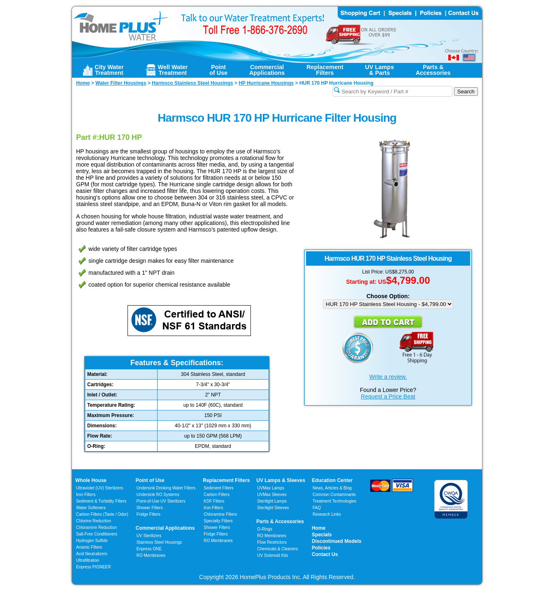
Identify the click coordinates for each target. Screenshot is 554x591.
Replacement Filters (226, 480)
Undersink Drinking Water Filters (166, 488)
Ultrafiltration (87, 560)
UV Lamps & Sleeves (280, 480)
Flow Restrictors (272, 542)
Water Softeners (91, 507)
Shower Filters (150, 507)
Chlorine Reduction (93, 521)
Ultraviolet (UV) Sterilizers (99, 488)
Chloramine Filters (220, 514)
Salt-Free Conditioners (96, 534)
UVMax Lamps (270, 488)
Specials (322, 535)
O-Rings (264, 529)
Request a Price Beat (388, 396)
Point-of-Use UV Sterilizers (161, 501)
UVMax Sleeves (271, 494)
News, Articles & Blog (332, 488)
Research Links (327, 514)
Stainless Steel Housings (159, 542)
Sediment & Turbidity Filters (101, 501)
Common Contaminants (334, 494)
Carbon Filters (102, 514)
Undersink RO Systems (158, 494)
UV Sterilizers (149, 535)
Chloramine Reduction (96, 527)
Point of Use (150, 480)
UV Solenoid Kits (272, 555)
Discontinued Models (337, 541)
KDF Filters (214, 501)
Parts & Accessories (280, 521)
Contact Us (325, 554)
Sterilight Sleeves (273, 507)
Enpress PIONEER (93, 567)
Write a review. (388, 376)
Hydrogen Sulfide (92, 540)
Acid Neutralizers (91, 554)
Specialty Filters (218, 521)
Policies (321, 548)
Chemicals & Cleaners (277, 549)
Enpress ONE (149, 549)
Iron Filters (85, 494)
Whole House (91, 480)
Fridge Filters (148, 514)
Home (318, 528)
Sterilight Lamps (272, 501)
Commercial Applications (165, 528)
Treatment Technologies (334, 501)
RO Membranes (151, 555)
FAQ (317, 507)
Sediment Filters (218, 488)
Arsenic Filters (89, 547)
